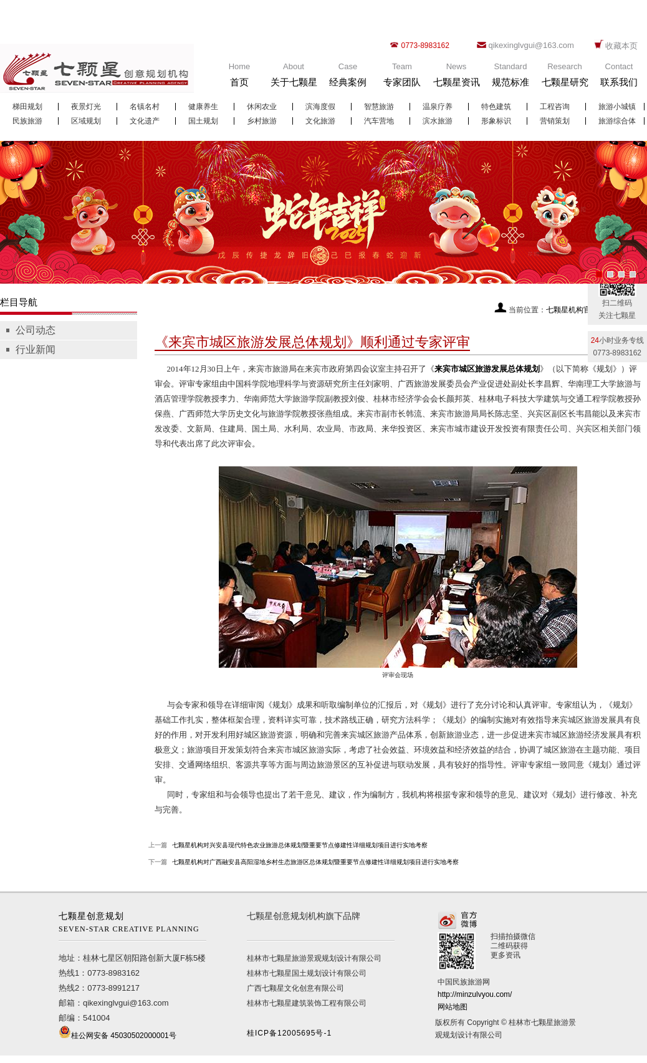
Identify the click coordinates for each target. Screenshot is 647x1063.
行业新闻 (35, 349)
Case (347, 78)
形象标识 (496, 121)
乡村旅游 (262, 121)
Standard (510, 78)
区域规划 (86, 121)
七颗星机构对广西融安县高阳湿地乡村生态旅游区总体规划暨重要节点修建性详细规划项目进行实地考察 (315, 862)
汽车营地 (379, 121)
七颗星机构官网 (572, 309)
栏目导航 (18, 302)
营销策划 (555, 121)
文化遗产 (145, 121)
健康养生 (203, 106)
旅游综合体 (617, 121)
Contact (619, 78)
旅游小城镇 (617, 106)
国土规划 (203, 121)
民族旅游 (27, 121)
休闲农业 (262, 106)
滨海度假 (320, 106)
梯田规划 (27, 106)
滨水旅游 (438, 121)
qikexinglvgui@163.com (531, 45)
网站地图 (452, 1007)
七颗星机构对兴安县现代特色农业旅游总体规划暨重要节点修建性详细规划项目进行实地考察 (300, 845)
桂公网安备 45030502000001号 (123, 1035)
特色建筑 (496, 106)
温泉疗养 (438, 106)
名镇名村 (145, 106)
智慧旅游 (379, 106)
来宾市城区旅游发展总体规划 (487, 368)
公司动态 (35, 330)
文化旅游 (320, 121)
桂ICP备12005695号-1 (289, 1033)
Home (239, 78)
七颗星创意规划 (132, 923)
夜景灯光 (86, 106)
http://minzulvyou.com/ (475, 994)
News (456, 78)
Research (564, 78)
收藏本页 (621, 46)
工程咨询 (555, 106)
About (293, 78)
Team (402, 78)
